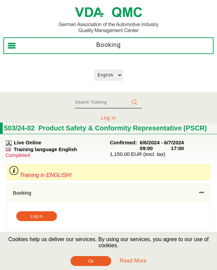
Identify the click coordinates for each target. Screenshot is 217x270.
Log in (108, 118)
